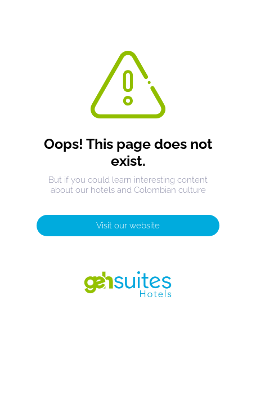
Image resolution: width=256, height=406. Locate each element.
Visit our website (128, 225)
